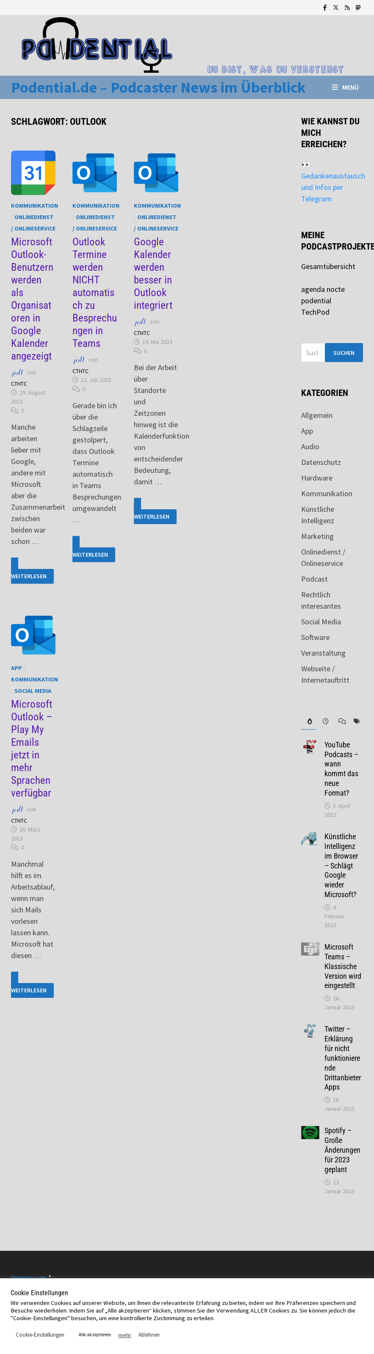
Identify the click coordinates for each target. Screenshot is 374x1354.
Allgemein (316, 415)
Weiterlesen (32, 571)
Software (315, 637)
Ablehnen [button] (149, 1334)
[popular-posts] (309, 721)
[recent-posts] (324, 721)
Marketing (317, 536)
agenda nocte (323, 289)
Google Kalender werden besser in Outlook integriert (153, 273)
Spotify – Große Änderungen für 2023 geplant (342, 1149)
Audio (310, 446)
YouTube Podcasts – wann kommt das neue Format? (341, 768)
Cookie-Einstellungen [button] (40, 1334)
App (16, 668)
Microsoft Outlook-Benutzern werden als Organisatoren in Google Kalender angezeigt (32, 299)
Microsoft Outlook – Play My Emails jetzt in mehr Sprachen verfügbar (31, 748)
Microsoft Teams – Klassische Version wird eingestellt (342, 966)
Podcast (314, 579)
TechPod (315, 312)
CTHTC (19, 383)
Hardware (316, 478)
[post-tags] (355, 721)
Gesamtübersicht (328, 266)
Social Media (32, 691)
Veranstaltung (323, 653)
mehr (124, 1335)
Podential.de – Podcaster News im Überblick (158, 87)
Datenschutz (321, 462)
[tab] (309, 721)
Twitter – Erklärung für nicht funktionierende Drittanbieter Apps (342, 1057)
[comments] (340, 721)
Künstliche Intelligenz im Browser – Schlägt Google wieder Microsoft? (341, 865)
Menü (345, 87)
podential (316, 300)
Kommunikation (34, 205)
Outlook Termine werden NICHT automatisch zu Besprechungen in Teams (94, 292)
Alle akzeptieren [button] (95, 1335)
